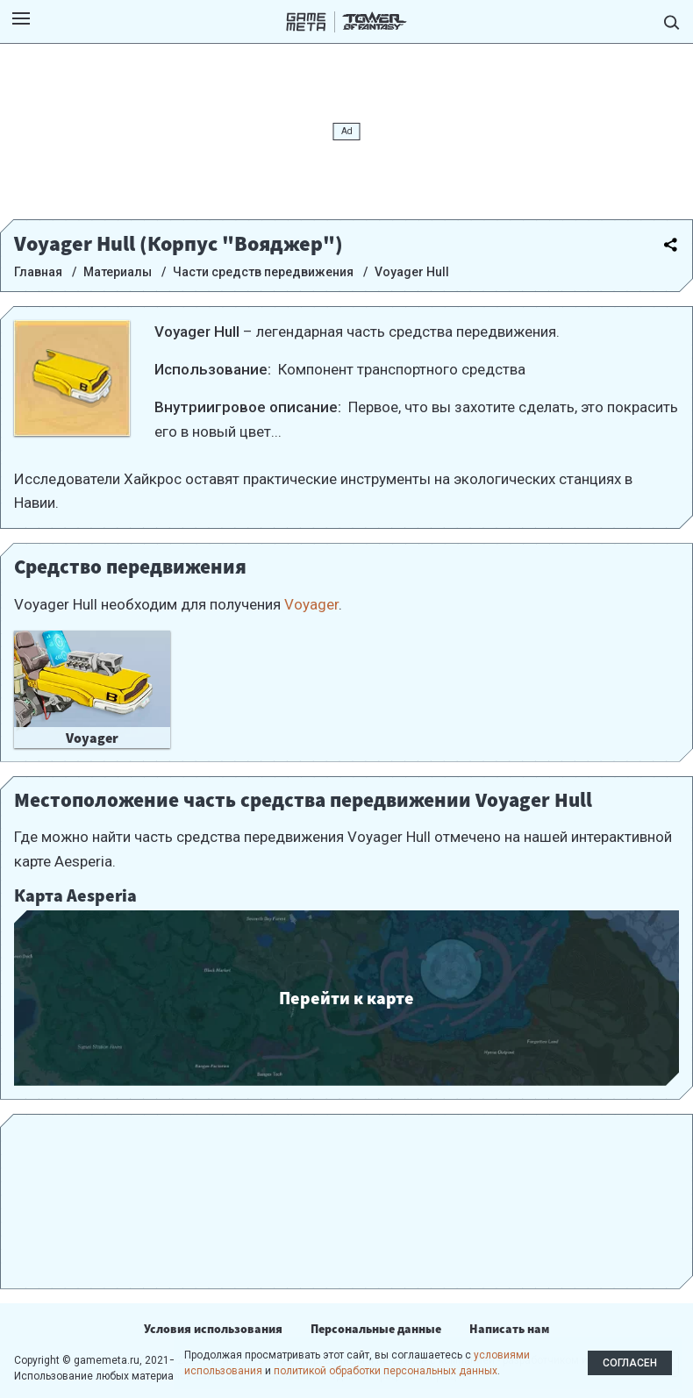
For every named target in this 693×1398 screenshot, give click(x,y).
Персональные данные (376, 1329)
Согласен (630, 1363)
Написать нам (509, 1329)
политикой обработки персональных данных (385, 1371)
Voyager (311, 604)
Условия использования (213, 1329)
